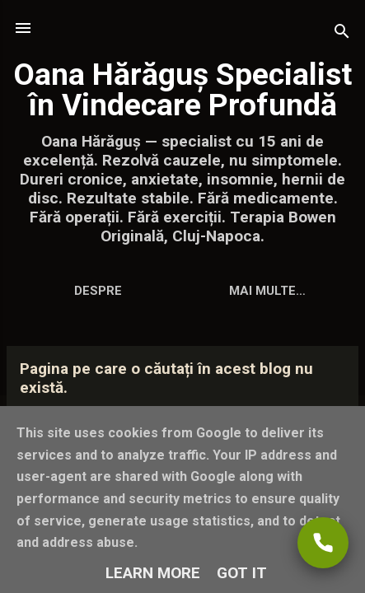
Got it (242, 572)
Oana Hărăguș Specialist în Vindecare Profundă (182, 89)
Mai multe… (267, 290)
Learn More (152, 572)
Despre (98, 290)
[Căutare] (342, 33)
